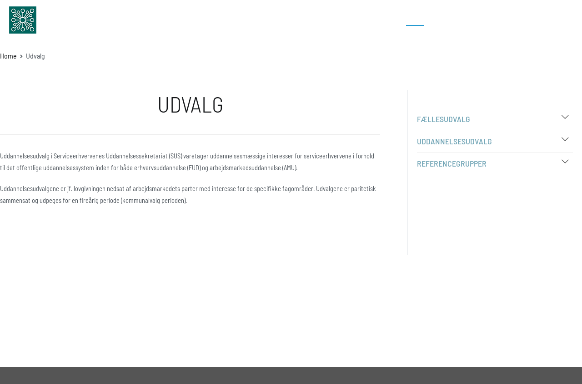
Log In (545, 20)
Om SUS (383, 20)
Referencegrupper (452, 163)
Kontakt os (510, 20)
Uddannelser (336, 20)
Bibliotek (448, 20)
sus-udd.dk (75, 20)
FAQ (478, 20)
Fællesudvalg (443, 119)
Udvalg (415, 20)
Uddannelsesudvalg (454, 141)
